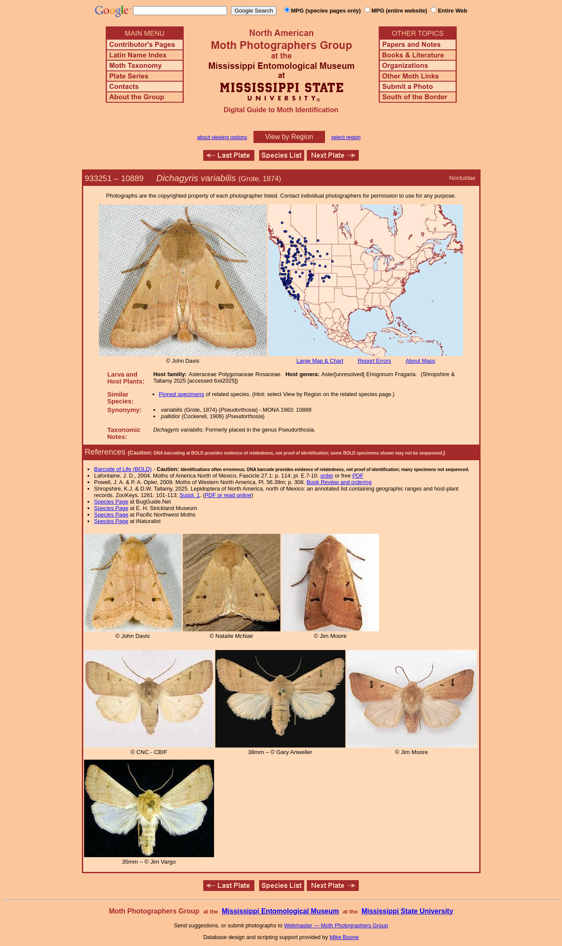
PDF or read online (228, 495)
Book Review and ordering (338, 482)
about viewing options (222, 137)
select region (346, 137)
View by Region (289, 136)
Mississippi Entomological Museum (280, 911)
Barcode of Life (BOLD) (123, 469)
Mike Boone (344, 937)
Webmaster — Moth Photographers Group (336, 925)
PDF (358, 475)
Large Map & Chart (319, 361)
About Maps (420, 361)
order (326, 475)
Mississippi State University (407, 911)
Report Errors (374, 361)
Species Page (111, 501)
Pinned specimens (182, 394)
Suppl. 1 (189, 495)
